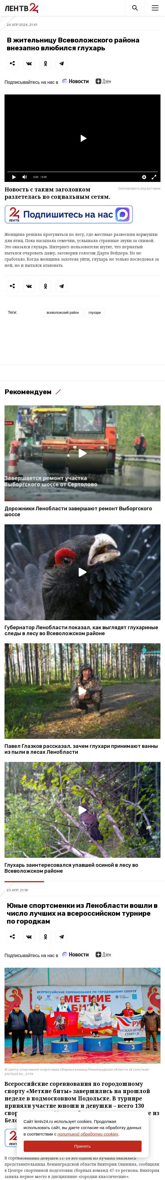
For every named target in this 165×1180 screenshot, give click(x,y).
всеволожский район (63, 313)
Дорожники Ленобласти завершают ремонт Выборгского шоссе (78, 512)
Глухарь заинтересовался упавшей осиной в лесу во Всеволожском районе (71, 868)
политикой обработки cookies (88, 1134)
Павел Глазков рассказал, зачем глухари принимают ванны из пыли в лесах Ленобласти (81, 749)
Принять (82, 1146)
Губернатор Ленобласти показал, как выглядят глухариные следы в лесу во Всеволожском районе (81, 631)
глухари (95, 313)
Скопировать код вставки (139, 188)
